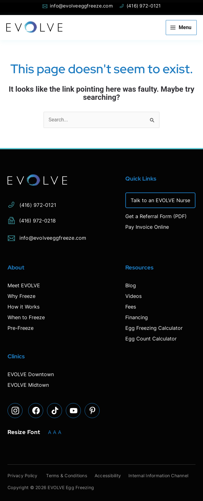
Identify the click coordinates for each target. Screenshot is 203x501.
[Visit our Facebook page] (35, 410)
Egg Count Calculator (151, 338)
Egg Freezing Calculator (154, 328)
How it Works (23, 307)
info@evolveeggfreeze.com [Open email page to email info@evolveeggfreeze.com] (77, 5)
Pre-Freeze (21, 328)
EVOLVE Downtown (31, 374)
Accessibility (108, 475)
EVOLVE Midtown (28, 385)
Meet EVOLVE (24, 285)
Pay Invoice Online (147, 227)
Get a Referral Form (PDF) (156, 216)
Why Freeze (21, 296)
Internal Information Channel (158, 475)
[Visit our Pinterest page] (92, 410)
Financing (136, 317)
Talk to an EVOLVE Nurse (160, 200)
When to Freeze (26, 317)
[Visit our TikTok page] (54, 410)
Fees (130, 307)
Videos (133, 296)
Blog (130, 285)
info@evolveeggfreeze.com (47, 236)
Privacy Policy (23, 475)
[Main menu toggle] (181, 27)
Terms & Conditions (66, 475)
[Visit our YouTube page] (73, 410)
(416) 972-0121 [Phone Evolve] (140, 5)
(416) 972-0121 (32, 203)
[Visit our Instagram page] (15, 410)
